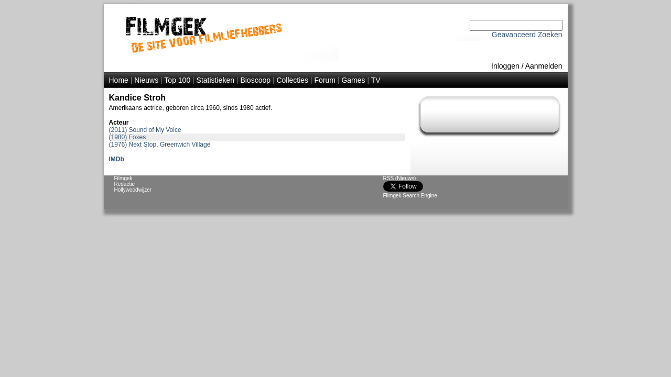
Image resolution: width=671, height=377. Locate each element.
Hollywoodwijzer (133, 190)
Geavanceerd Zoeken (527, 34)
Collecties (292, 80)
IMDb (116, 159)
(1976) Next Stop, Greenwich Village (160, 144)
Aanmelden (543, 66)
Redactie (124, 184)
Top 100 (177, 80)
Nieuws (146, 80)
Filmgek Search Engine (410, 195)
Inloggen (505, 66)
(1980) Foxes (127, 137)
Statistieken (215, 80)
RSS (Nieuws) (399, 178)
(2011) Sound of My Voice (145, 130)
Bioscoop (255, 80)
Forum (325, 80)
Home (118, 80)
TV (376, 80)
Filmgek (123, 178)
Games (353, 80)
